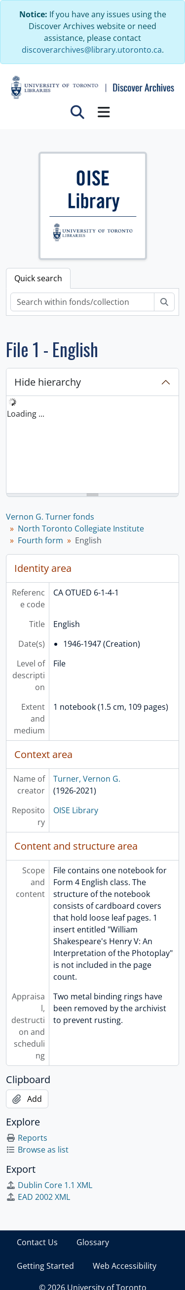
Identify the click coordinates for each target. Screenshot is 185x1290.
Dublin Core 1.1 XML (49, 1185)
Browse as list (37, 1149)
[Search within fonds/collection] (82, 302)
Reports (26, 1137)
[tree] (92, 445)
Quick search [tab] (38, 278)
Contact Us (37, 1242)
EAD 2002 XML (38, 1196)
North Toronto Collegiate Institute (81, 528)
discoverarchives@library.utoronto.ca (92, 49)
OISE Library (75, 810)
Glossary (92, 1242)
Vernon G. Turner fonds (50, 516)
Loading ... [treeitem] (25, 413)
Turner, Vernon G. (86, 778)
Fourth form (40, 540)
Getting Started (45, 1265)
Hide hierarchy (47, 382)
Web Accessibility (124, 1265)
